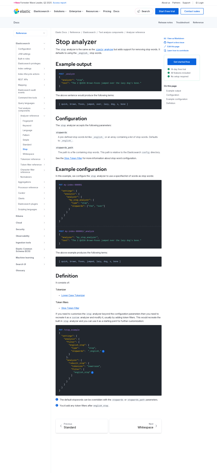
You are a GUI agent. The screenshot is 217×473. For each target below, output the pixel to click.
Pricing (107, 11)
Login (200, 3)
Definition (67, 275)
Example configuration (81, 168)
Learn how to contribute (176, 50)
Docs (116, 11)
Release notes (165, 22)
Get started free (182, 61)
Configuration (71, 118)
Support (186, 3)
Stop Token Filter (73, 158)
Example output (74, 63)
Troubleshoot (182, 22)
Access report (59, 2)
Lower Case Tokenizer (73, 295)
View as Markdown (174, 38)
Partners (176, 3)
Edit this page (171, 46)
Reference (198, 22)
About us (166, 3)
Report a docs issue (174, 42)
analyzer (104, 49)
